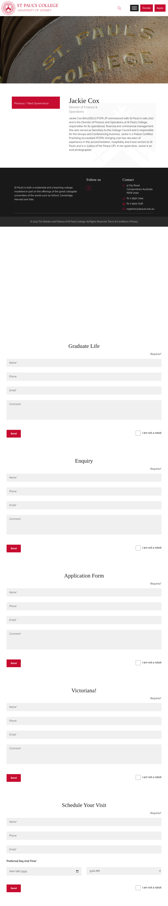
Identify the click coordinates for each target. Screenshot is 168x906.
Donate (146, 8)
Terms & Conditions (118, 222)
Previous (19, 103)
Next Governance (38, 103)
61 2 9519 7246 (135, 203)
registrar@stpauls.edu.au (140, 209)
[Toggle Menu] (134, 8)
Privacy (134, 222)
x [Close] (8, 442)
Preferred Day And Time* (22, 861)
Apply (160, 8)
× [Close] (8, 327)
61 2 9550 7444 (135, 198)
